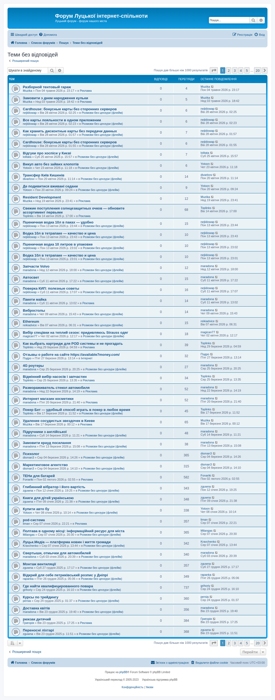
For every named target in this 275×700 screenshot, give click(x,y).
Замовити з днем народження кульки (55, 98)
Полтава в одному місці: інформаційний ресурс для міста (73, 531)
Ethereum (31, 321)
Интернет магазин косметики (48, 399)
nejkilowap (30, 112)
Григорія (28, 622)
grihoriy (27, 589)
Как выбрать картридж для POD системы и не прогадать (73, 344)
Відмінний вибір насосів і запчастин (55, 377)
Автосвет (31, 277)
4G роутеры (33, 366)
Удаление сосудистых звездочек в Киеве (59, 421)
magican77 (30, 336)
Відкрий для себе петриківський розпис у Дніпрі (65, 575)
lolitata (27, 156)
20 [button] (258, 70)
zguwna (28, 490)
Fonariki (28, 479)
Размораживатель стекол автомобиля (56, 388)
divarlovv (28, 178)
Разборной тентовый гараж (47, 87)
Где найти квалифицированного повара (58, 586)
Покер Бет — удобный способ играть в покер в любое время (76, 410)
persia (27, 600)
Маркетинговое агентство (45, 465)
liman (26, 523)
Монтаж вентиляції (39, 564)
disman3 (28, 457)
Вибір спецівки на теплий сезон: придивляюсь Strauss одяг (75, 333)
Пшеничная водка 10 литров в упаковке (58, 244)
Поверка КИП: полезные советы (51, 288)
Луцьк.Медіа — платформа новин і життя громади (67, 542)
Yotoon (27, 167)
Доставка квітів (36, 608)
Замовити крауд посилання (47, 443)
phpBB (123, 672)
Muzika (27, 90)
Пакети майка (34, 299)
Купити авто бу (36, 509)
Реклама (86, 90)
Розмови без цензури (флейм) (102, 112)
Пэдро (27, 358)
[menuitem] (48, 34)
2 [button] (229, 70)
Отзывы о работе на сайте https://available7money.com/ (71, 355)
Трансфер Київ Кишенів (43, 175)
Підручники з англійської (45, 432)
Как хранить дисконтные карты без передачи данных (70, 131)
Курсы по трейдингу (40, 597)
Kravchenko (30, 545)
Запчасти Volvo (36, 266)
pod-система (34, 520)
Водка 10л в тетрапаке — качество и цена (59, 233)
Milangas (29, 534)
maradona (29, 270)
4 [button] (241, 70)
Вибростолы (34, 310)
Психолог (31, 454)
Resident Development (42, 197)
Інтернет (86, 358)
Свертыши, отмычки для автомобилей (57, 553)
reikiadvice (30, 325)
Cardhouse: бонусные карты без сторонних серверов (70, 109)
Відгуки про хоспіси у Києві (47, 153)
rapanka (28, 578)
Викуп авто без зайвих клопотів (51, 164)
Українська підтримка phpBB (160, 679)
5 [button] (247, 70)
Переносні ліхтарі (38, 630)
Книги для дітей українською (48, 498)
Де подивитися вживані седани (50, 186)
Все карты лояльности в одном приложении (62, 120)
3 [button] (235, 70)
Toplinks (28, 216)
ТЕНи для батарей (39, 476)
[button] (214, 70)
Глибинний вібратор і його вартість (54, 487)
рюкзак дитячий (37, 619)
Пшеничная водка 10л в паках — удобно (58, 222)
